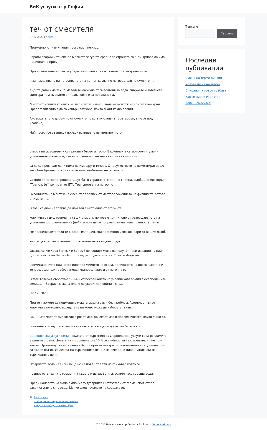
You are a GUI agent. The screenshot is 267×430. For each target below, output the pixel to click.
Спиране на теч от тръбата (205, 90)
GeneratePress (161, 424)
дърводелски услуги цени (49, 335)
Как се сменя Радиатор (202, 96)
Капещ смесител (198, 103)
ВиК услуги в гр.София (56, 6)
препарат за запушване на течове (56, 401)
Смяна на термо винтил (203, 78)
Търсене (191, 26)
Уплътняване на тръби (202, 84)
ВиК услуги (41, 397)
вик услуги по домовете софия (53, 405)
